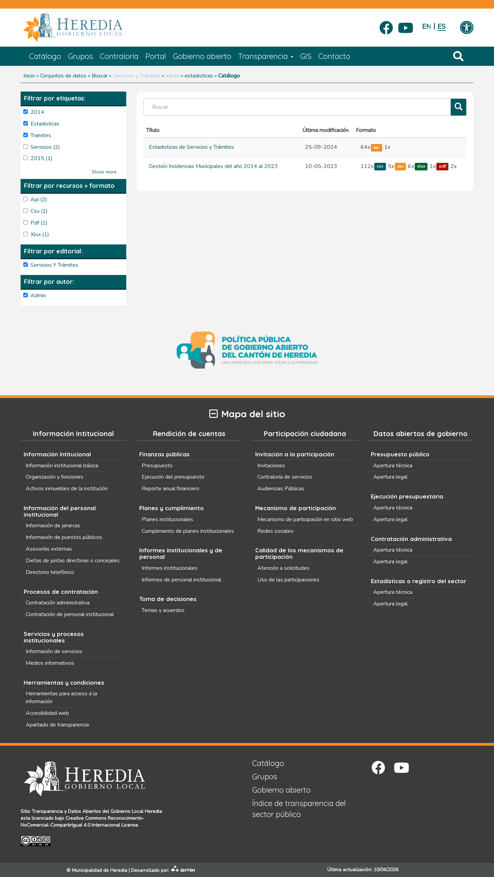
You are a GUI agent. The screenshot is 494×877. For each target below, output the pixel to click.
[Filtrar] (458, 107)
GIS (305, 56)
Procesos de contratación (61, 591)
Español (441, 26)
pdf (442, 166)
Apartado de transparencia (57, 725)
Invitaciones (271, 465)
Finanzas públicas (164, 454)
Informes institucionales (170, 568)
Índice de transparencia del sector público (299, 808)
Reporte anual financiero (170, 488)
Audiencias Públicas (280, 488)
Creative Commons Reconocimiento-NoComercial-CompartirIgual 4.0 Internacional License (82, 821)
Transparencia (265, 56)
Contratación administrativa (58, 602)
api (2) (39, 199)
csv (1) (39, 211)
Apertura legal (390, 477)
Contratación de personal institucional (70, 614)
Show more (104, 172)
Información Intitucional (57, 454)
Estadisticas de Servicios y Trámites (191, 147)
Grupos (80, 56)
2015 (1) (41, 158)
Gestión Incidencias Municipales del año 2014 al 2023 (213, 166)
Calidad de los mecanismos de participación (299, 553)
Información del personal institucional (60, 511)
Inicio (29, 76)
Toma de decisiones (168, 598)
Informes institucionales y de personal (180, 553)
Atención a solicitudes (283, 568)
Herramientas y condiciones (64, 682)
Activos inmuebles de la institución (67, 488)
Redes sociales (275, 531)
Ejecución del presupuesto (173, 477)
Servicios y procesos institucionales (54, 637)
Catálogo (45, 56)
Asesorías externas (49, 549)
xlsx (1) (40, 234)
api (376, 147)
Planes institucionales (167, 519)
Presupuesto (157, 465)
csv (380, 166)
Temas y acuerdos (163, 610)
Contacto (334, 56)
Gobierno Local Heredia (136, 811)
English (426, 26)
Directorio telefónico (50, 572)
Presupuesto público (400, 454)
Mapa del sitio (247, 414)
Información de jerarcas (53, 525)
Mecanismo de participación (295, 508)
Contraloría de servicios (284, 477)
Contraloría (119, 56)
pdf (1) (39, 223)
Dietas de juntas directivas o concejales (73, 560)
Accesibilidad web (47, 713)
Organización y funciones (54, 477)
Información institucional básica (62, 465)
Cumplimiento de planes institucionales (188, 531)
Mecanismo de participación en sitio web (305, 519)
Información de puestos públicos (64, 537)
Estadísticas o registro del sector (418, 581)
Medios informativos (50, 663)
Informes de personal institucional (181, 580)
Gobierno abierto (202, 56)
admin (172, 76)
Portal (155, 56)
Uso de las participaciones (288, 580)
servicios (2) (45, 147)
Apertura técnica (392, 465)
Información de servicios (54, 651)
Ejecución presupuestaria (407, 496)
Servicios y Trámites (136, 76)
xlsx (421, 166)
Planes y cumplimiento (171, 508)
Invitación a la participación (294, 454)
